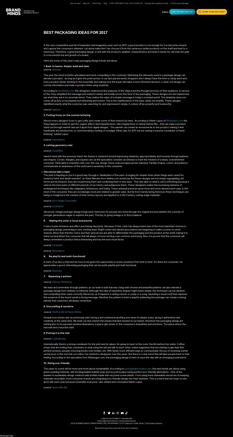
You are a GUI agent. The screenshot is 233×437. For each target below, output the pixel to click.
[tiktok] (127, 413)
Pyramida (57, 245)
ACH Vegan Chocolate (64, 200)
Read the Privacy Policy (104, 428)
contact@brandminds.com (107, 421)
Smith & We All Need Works (66, 312)
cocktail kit (57, 206)
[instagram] (118, 413)
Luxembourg (59, 338)
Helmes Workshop (62, 281)
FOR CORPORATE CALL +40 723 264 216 (125, 3)
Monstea (57, 270)
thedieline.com (66, 90)
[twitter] (110, 413)
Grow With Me (59, 387)
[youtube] (123, 413)
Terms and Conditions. (129, 428)
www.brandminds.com (127, 421)
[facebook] (105, 413)
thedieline (57, 150)
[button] (6, 436)
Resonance (58, 250)
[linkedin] (114, 413)
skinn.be (56, 69)
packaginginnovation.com (138, 368)
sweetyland (58, 139)
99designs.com (174, 120)
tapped (56, 109)
